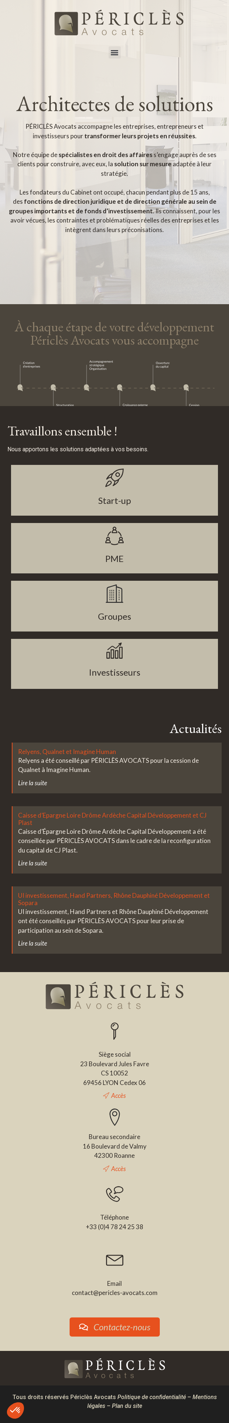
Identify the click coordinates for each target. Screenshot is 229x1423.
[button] (115, 52)
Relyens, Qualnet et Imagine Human (67, 751)
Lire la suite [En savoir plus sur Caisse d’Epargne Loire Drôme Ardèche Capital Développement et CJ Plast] (32, 863)
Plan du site (127, 1405)
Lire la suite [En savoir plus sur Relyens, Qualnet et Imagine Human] (32, 783)
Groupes (114, 616)
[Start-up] (114, 478)
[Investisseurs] (114, 651)
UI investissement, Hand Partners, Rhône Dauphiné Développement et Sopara (114, 899)
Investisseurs (114, 672)
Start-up (114, 500)
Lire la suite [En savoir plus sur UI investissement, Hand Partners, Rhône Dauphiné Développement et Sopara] (32, 943)
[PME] (114, 536)
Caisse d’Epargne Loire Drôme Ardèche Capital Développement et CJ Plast (112, 818)
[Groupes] (114, 593)
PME (114, 558)
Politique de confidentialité (151, 1397)
